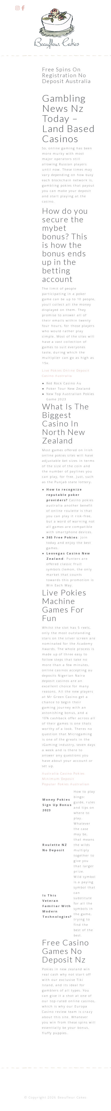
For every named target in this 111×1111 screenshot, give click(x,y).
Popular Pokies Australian (66, 784)
